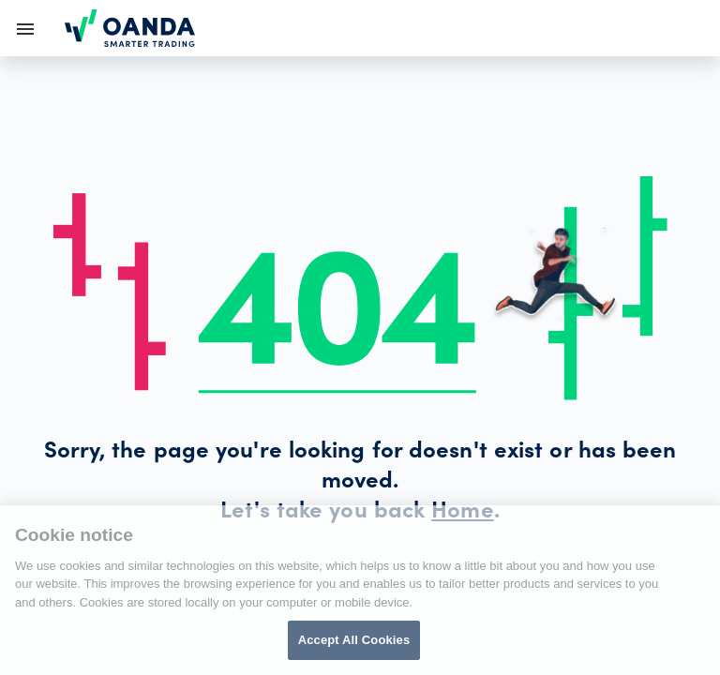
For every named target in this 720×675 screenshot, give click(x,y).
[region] (360, 590)
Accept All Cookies (354, 640)
